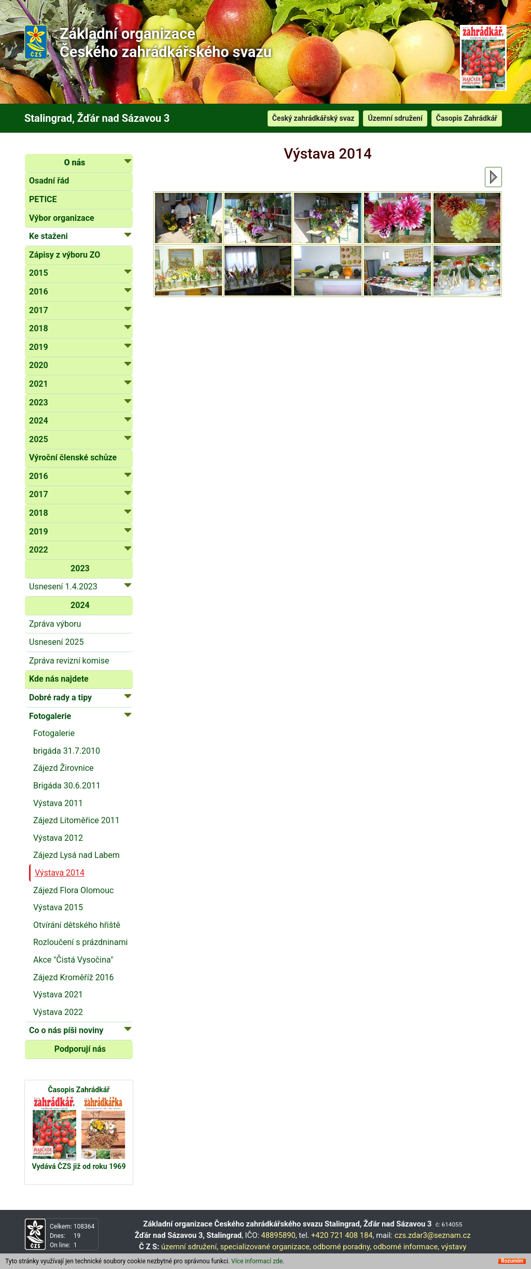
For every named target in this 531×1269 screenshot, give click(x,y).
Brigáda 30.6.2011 (67, 786)
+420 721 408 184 (342, 1235)
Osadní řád (49, 181)
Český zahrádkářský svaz (313, 118)
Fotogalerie (54, 733)
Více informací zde (257, 1262)
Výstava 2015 (58, 907)
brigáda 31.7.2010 (66, 751)
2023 (80, 568)
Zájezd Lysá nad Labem (76, 855)
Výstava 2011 (58, 803)
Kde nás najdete (59, 679)
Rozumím (512, 1262)
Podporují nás (80, 1049)
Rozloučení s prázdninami (80, 942)
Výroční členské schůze (73, 457)
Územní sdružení (395, 118)
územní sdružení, (189, 1246)
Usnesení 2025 (56, 642)
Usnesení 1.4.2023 (80, 586)
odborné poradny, (342, 1246)
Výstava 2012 (58, 838)
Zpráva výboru (55, 624)
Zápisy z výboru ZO (64, 255)
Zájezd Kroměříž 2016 (73, 977)
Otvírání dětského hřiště (76, 925)
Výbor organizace (61, 218)
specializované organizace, (265, 1246)
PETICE (43, 199)
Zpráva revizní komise (69, 661)
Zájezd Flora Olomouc (73, 890)
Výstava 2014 (60, 873)
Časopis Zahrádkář (466, 118)
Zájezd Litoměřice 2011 (76, 820)
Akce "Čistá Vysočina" (73, 960)
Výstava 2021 (58, 994)
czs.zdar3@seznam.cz (432, 1235)
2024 (80, 605)
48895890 (278, 1235)
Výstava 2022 (58, 1012)
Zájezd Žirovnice (63, 768)
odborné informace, (406, 1246)
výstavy (454, 1246)
